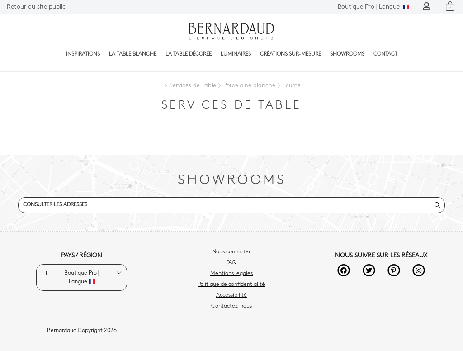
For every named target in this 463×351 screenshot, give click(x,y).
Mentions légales (231, 273)
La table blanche (132, 54)
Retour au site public (36, 7)
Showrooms (347, 54)
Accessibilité (231, 295)
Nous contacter (231, 252)
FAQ (231, 263)
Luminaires (236, 54)
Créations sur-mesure (290, 54)
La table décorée (188, 54)
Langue (373, 7)
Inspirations (83, 54)
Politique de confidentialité (231, 284)
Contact (385, 54)
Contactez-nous (231, 306)
